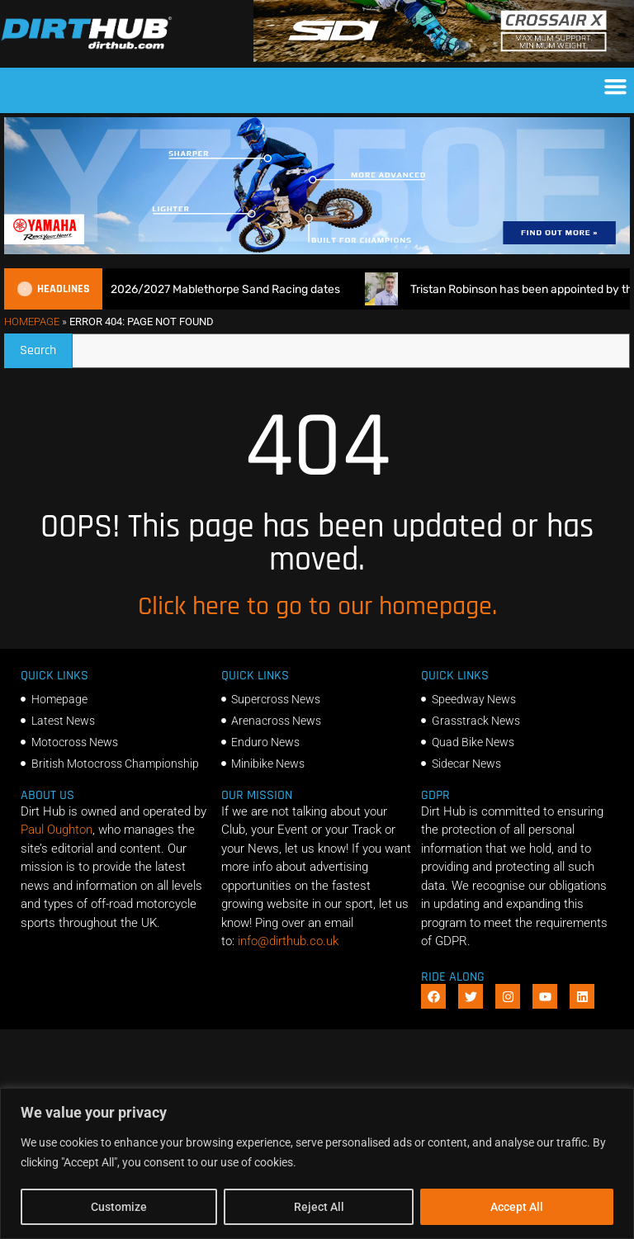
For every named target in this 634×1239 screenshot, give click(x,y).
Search (46, 346)
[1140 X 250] (317, 250)
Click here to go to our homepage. (317, 606)
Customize (119, 1206)
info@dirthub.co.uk (288, 941)
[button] (616, 87)
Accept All (516, 1206)
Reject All (319, 1206)
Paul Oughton (56, 829)
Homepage (31, 321)
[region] (317, 1163)
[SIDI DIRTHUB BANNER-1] (443, 57)
